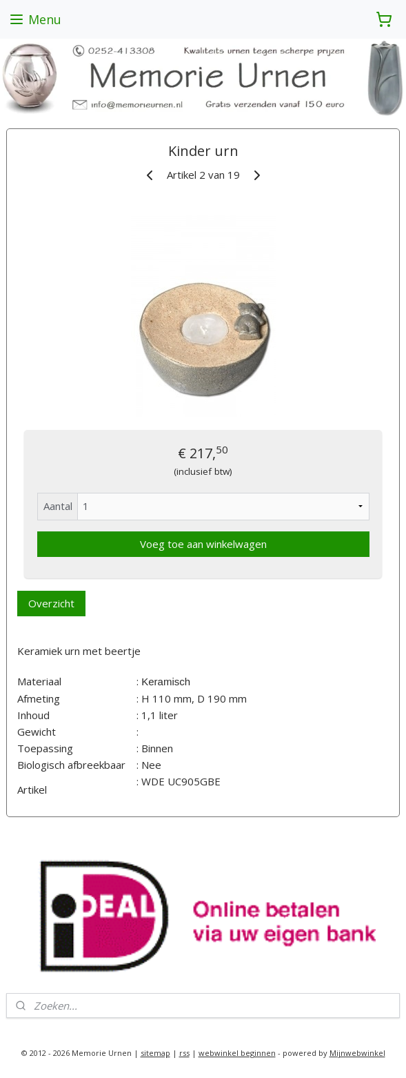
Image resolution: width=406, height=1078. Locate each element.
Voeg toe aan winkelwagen (203, 544)
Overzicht (51, 603)
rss (184, 1053)
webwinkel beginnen (237, 1053)
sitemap (155, 1053)
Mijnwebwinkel (357, 1053)
